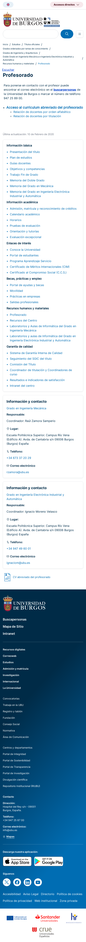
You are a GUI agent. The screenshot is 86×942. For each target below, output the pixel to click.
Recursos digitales (14, 649)
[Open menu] (79, 34)
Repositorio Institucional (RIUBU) (21, 785)
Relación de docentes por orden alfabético (42, 112)
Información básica (19, 145)
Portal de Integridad (14, 753)
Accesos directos (64, 4)
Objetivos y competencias (27, 169)
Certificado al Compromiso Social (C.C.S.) (38, 272)
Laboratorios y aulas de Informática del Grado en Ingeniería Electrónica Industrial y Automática (43, 338)
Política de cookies (69, 894)
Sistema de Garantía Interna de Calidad (36, 353)
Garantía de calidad (20, 346)
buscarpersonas (65, 89)
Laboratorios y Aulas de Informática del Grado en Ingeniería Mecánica (43, 328)
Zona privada (68, 901)
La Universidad (12, 687)
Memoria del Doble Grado (27, 180)
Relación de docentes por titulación (37, 116)
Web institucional (45, 901)
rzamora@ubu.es (18, 472)
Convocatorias (11, 698)
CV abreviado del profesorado (31, 577)
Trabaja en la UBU (13, 704)
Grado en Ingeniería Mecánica (26, 408)
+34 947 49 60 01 (19, 548)
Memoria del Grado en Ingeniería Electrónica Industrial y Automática (39, 194)
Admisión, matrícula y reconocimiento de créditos (43, 208)
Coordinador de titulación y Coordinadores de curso (41, 372)
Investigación (11, 675)
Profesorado (18, 314)
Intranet (9, 633)
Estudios (16, 44)
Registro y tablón (12, 711)
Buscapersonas (14, 619)
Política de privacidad (17, 901)
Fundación (9, 717)
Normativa (9, 730)
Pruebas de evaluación (25, 225)
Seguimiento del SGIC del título (31, 358)
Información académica (22, 202)
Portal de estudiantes (24, 255)
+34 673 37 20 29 (19, 458)
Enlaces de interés (19, 243)
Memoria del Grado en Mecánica (31, 186)
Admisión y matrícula (15, 668)
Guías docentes (20, 163)
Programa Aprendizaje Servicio (30, 261)
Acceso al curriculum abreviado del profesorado (44, 107)
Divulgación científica (15, 779)
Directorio (47, 894)
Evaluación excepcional (25, 237)
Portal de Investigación (16, 773)
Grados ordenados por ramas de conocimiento (25, 48)
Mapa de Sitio (13, 626)
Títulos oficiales (32, 44)
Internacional (11, 681)
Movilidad (16, 290)
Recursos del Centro (23, 320)
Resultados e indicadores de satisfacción (37, 380)
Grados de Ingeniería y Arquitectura (20, 53)
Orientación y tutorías (24, 231)
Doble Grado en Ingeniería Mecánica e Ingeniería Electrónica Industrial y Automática (38, 58)
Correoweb (9, 655)
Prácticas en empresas (25, 296)
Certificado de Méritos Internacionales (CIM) (40, 266)
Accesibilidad (12, 894)
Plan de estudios (21, 157)
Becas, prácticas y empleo (24, 278)
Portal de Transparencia (16, 766)
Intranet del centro (22, 385)
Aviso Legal (30, 894)
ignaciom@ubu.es (18, 563)
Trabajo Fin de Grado (24, 174)
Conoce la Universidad (25, 249)
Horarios (15, 220)
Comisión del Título (23, 364)
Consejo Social (11, 724)
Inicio (5, 44)
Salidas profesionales (24, 302)
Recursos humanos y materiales (18, 63)
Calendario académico (25, 214)
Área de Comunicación (16, 736)
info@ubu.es (10, 830)
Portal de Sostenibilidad (16, 760)
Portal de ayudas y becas (27, 285)
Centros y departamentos (17, 747)
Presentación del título (25, 152)
